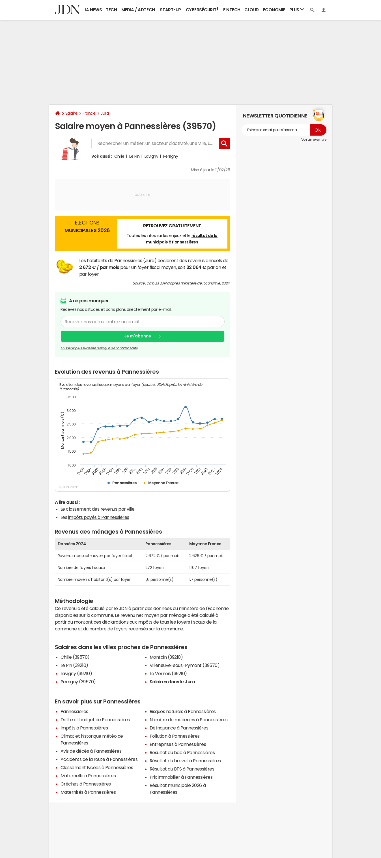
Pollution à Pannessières (175, 736)
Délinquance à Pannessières (179, 728)
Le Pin (134, 156)
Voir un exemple (313, 139)
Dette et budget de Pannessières (95, 719)
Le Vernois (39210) (168, 673)
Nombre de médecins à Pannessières (189, 719)
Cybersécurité (202, 10)
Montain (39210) (166, 657)
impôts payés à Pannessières (98, 517)
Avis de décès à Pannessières (91, 751)
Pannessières (74, 711)
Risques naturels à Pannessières (183, 711)
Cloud (251, 10)
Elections (87, 227)
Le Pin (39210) (74, 665)
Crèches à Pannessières (86, 784)
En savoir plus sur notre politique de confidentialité (99, 348)
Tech (111, 10)
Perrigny (170, 156)
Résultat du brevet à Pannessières (185, 760)
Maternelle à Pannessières (88, 775)
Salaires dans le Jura (172, 681)
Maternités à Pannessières (88, 792)
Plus (297, 9)
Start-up (170, 10)
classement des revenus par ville (100, 509)
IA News (93, 10)
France (89, 113)
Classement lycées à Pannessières (97, 767)
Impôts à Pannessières (84, 728)
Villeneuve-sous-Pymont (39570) (185, 665)
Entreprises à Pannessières (178, 744)
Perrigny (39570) (78, 681)
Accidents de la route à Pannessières (99, 759)
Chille (119, 156)
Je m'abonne (137, 336)
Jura (105, 113)
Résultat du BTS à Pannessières (182, 769)
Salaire (71, 113)
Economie (274, 10)
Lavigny (151, 156)
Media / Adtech (138, 10)
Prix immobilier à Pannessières (181, 777)
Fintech (231, 10)
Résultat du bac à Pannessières (182, 752)
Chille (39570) (75, 657)
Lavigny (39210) (76, 673)
